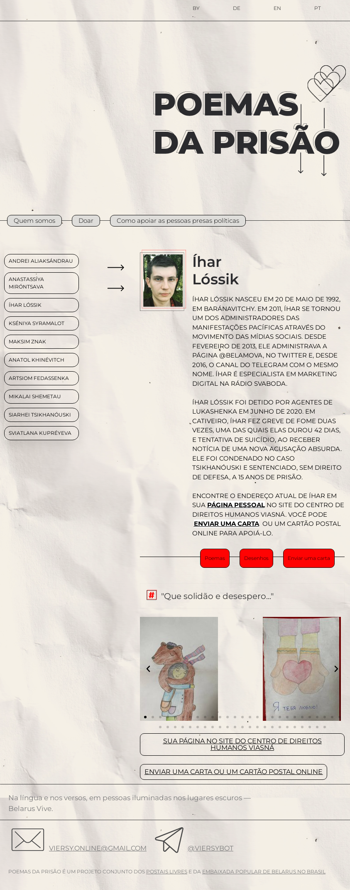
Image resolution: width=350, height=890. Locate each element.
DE (236, 8)
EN (277, 8)
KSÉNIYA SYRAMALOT (36, 323)
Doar (85, 220)
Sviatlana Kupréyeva (40, 433)
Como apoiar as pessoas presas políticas (178, 220)
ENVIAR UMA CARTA (226, 524)
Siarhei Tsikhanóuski (40, 415)
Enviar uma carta (309, 558)
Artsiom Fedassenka (39, 378)
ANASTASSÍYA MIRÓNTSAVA (26, 283)
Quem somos (34, 220)
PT (317, 8)
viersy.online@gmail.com (98, 848)
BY (196, 8)
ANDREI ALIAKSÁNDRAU (41, 261)
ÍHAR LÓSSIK (25, 305)
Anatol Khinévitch (36, 360)
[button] (148, 669)
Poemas (215, 558)
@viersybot (210, 848)
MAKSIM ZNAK (27, 341)
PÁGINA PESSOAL (236, 505)
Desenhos (256, 558)
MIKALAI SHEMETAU (35, 396)
